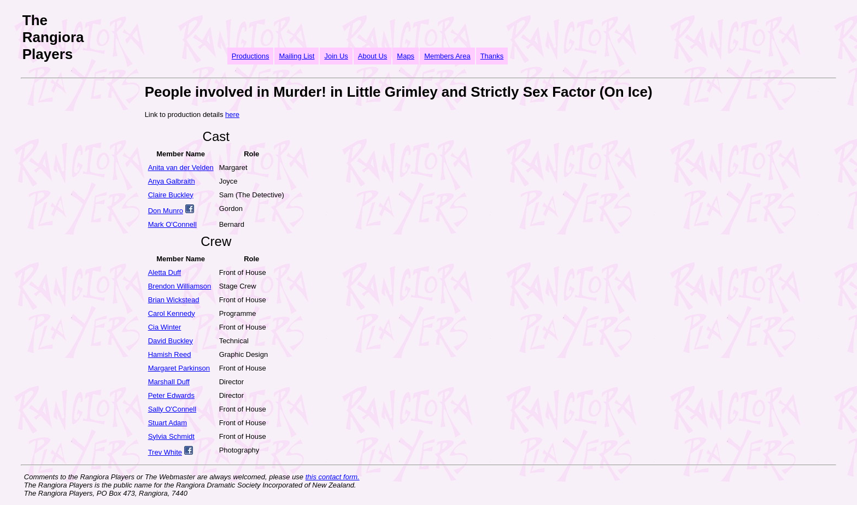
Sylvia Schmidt (171, 436)
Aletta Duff (164, 272)
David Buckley (170, 341)
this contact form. (333, 477)
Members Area (447, 56)
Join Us (336, 56)
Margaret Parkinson (179, 368)
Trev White (165, 452)
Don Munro (165, 211)
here (232, 114)
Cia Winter (164, 327)
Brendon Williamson (180, 286)
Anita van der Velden (181, 167)
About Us (372, 56)
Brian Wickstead (173, 300)
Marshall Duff (169, 382)
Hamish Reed (169, 354)
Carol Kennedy (171, 313)
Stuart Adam (167, 423)
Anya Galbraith (171, 181)
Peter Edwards (171, 395)
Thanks (492, 56)
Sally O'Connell (172, 409)
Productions (250, 56)
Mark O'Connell (172, 224)
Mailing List (296, 56)
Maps (405, 56)
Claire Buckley (170, 195)
